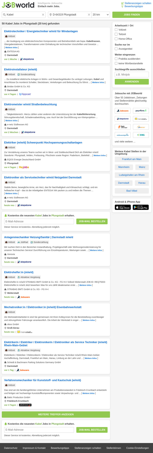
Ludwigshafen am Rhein (132, 175)
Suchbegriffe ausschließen (130, 69)
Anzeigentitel (125, 49)
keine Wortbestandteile (131, 63)
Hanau (141, 183)
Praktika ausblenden (129, 59)
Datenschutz (10, 448)
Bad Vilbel (131, 191)
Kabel (9, 23)
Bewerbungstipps (134, 6)
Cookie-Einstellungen (137, 448)
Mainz (142, 167)
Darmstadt (123, 183)
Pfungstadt (30, 23)
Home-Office (125, 39)
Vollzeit (122, 29)
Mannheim (124, 167)
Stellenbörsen (113, 448)
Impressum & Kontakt (34, 448)
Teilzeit (122, 34)
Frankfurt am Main (131, 159)
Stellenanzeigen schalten (138, 3)
